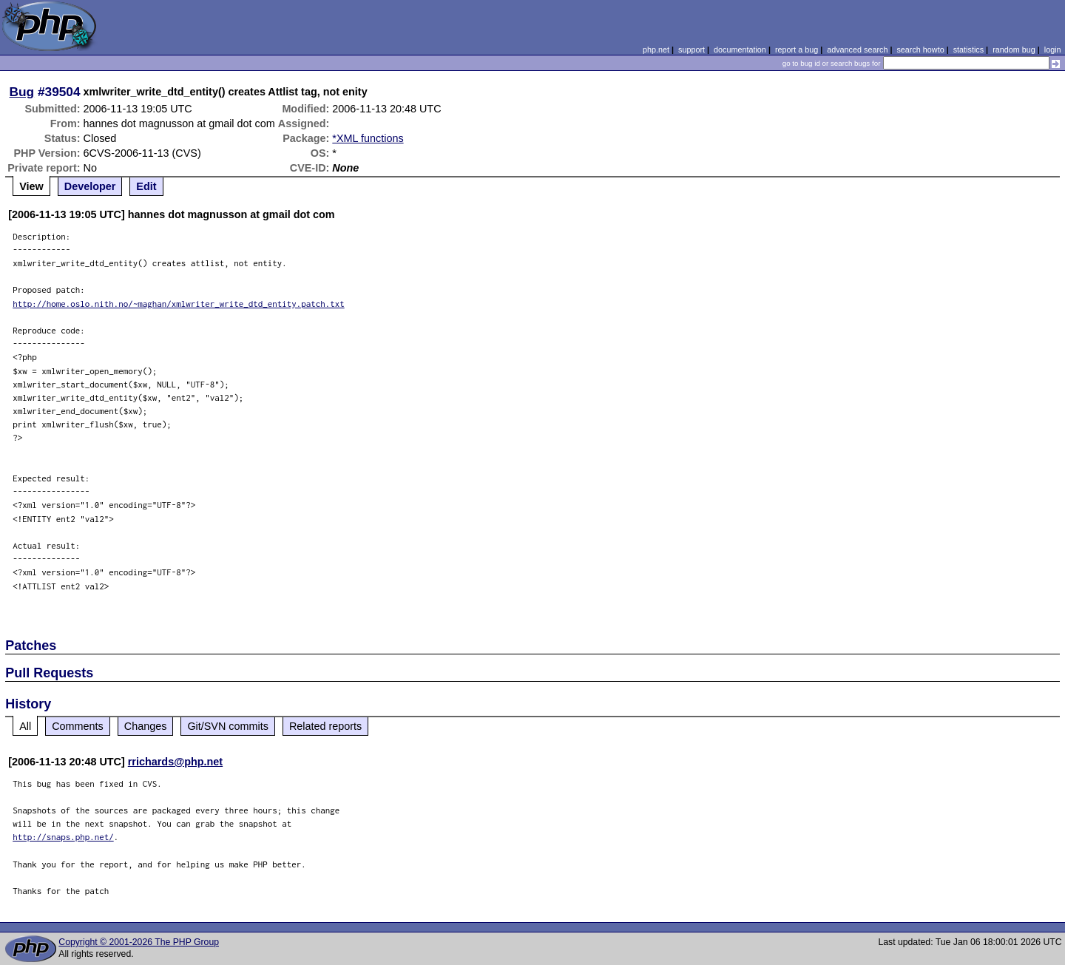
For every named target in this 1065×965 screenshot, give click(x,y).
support (691, 49)
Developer (90, 186)
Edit (146, 186)
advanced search (857, 49)
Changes (145, 726)
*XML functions (367, 138)
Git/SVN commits (227, 726)
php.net (656, 49)
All (25, 726)
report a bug (796, 49)
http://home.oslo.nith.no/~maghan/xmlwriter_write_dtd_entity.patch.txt (179, 303)
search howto (920, 49)
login (1052, 49)
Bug (22, 91)
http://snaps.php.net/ (63, 837)
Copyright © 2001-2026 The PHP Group (138, 942)
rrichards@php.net (175, 762)
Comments (78, 726)
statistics (968, 49)
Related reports (325, 726)
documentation (740, 49)
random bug (1014, 49)
